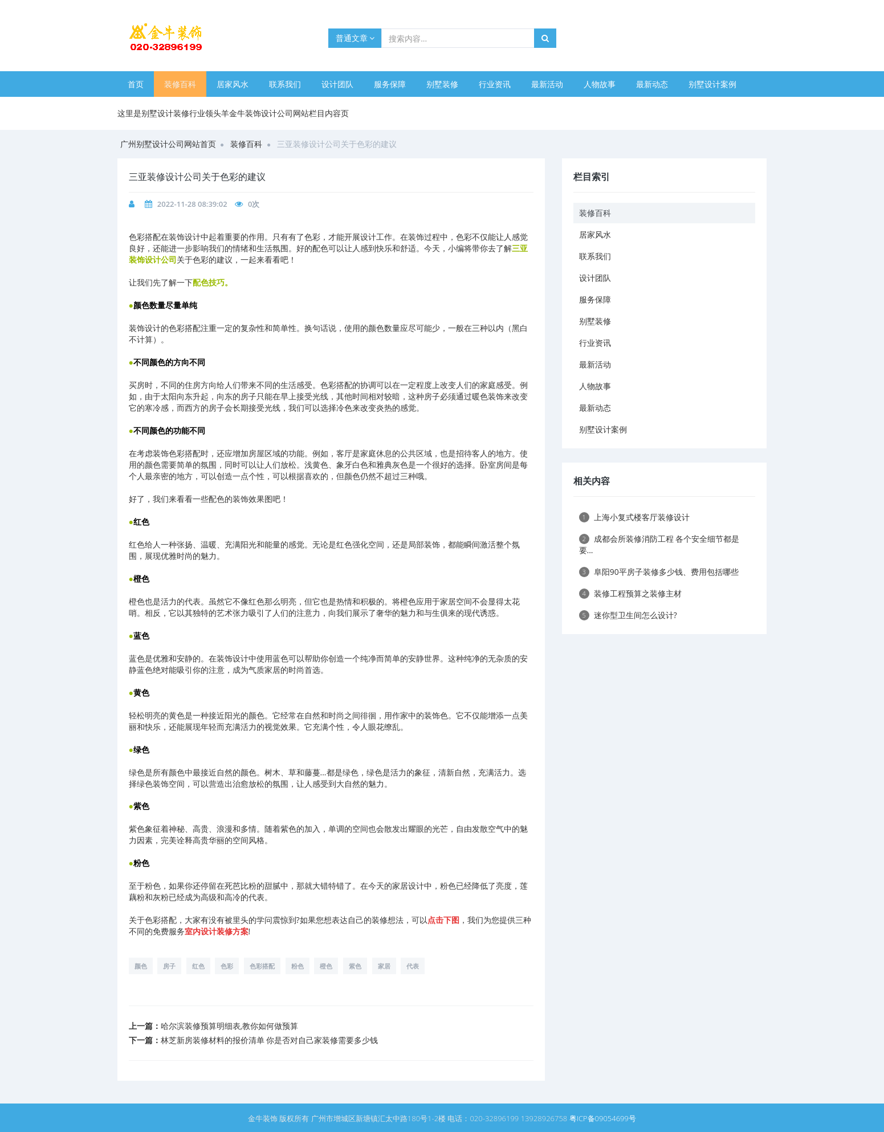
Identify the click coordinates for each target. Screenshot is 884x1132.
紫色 (355, 966)
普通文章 (355, 37)
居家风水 (233, 84)
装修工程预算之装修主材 (630, 593)
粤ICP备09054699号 (602, 1118)
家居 (384, 966)
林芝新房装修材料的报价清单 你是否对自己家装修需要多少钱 (269, 1040)
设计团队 (337, 84)
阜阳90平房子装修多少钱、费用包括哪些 (659, 571)
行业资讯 (495, 84)
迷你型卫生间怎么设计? (628, 615)
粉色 (297, 966)
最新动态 (652, 84)
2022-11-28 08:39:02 (192, 204)
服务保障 (390, 84)
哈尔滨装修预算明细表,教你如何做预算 (230, 1025)
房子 (169, 966)
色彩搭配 (262, 966)
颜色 (141, 966)
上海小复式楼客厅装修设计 (634, 517)
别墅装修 (442, 84)
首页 (136, 84)
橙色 (326, 966)
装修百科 (180, 84)
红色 (198, 966)
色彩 (227, 966)
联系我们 (285, 84)
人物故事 (600, 84)
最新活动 (547, 84)
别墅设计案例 (712, 84)
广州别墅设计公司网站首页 (168, 143)
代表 (412, 966)
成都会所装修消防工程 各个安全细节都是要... (659, 544)
